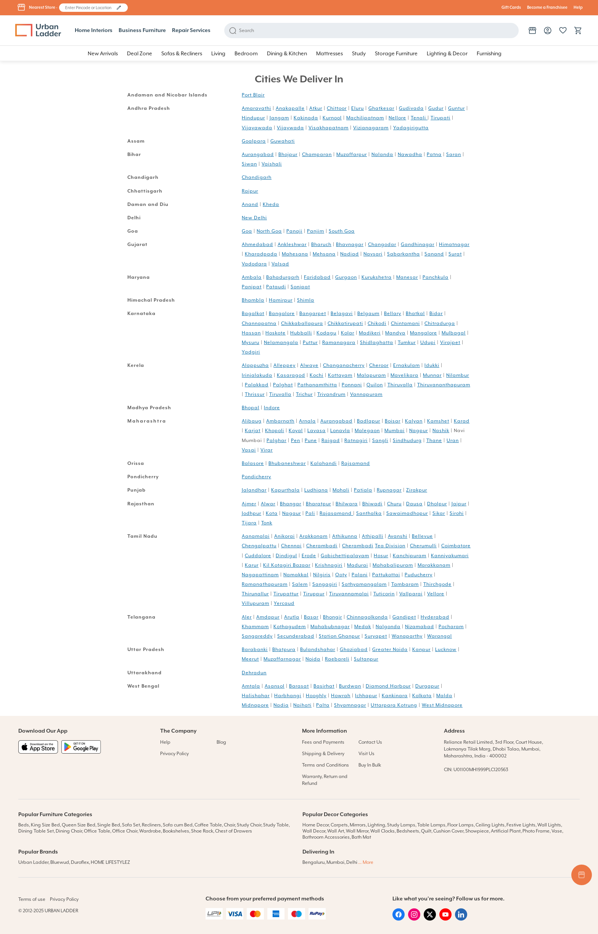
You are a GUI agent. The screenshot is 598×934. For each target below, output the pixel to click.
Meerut (250, 659)
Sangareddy (257, 636)
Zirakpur (416, 490)
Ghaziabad (354, 649)
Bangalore (282, 313)
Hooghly (316, 695)
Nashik (440, 430)
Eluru (357, 108)
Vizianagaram (371, 127)
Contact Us (370, 742)
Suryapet (376, 636)
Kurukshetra (377, 277)
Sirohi (457, 513)
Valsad (280, 264)
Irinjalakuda (257, 375)
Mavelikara (404, 375)
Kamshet (438, 421)
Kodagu (326, 333)
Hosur (381, 555)
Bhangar (290, 503)
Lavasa (316, 430)
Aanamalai (256, 536)
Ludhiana (316, 490)
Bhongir (332, 617)
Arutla (291, 617)
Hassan (251, 333)
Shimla (305, 300)
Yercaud (284, 603)
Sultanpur (366, 659)
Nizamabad (419, 626)
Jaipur (459, 503)
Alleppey (284, 365)
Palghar (276, 440)
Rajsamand (355, 463)
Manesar (407, 277)
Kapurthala (285, 490)
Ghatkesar (381, 108)
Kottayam (340, 375)
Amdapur (268, 617)
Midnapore (255, 705)
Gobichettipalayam (345, 555)
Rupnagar (389, 490)
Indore (272, 407)
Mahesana (295, 254)
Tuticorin (384, 593)
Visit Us (366, 753)
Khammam (255, 626)
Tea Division (390, 545)
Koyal (296, 430)
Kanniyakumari (450, 555)
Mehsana (324, 254)
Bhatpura (284, 649)
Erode (309, 555)
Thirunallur (255, 593)
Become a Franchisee (547, 7)
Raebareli (337, 659)
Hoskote (275, 333)
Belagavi (342, 313)
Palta (323, 705)
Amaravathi (256, 108)
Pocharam (451, 626)
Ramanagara (338, 342)
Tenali (419, 118)
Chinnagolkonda (367, 617)
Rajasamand (336, 513)
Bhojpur (287, 154)
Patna (434, 154)
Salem (300, 584)
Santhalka (369, 513)
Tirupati (440, 118)
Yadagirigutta (411, 127)
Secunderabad (295, 636)
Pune (311, 440)
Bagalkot (253, 313)
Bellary (392, 313)
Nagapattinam (260, 574)
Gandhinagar (417, 244)
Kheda (271, 204)
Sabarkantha (403, 254)
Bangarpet (312, 313)
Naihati (302, 705)
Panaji (294, 231)
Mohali (341, 490)
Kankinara (395, 695)
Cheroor (379, 365)
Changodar (382, 244)
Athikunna (344, 536)
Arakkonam (313, 536)
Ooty (341, 574)
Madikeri (370, 333)
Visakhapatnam (329, 127)
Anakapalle (290, 108)
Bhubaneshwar (287, 463)
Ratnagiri (356, 440)
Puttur (310, 342)
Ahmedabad (257, 244)
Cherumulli (423, 545)
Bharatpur (318, 503)
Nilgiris (322, 574)
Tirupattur (286, 593)
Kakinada (306, 118)
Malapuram (371, 375)
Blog (221, 742)
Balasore (253, 463)
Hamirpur (281, 300)
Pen (295, 440)
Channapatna (259, 323)
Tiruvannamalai (349, 593)
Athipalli (372, 536)
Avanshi (397, 536)
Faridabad (317, 277)
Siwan (249, 164)
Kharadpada (261, 254)
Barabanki (255, 649)
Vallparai (411, 593)
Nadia (281, 705)
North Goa (269, 231)
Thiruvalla (400, 384)
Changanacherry (344, 365)
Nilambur (457, 375)
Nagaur (291, 513)
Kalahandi (323, 463)
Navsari (373, 254)
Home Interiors (94, 30)
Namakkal (296, 574)
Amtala (251, 686)
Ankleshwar (292, 244)
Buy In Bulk (369, 765)
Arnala (307, 421)
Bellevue (422, 536)
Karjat (252, 430)
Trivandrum (331, 394)
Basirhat (323, 686)
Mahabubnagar (330, 626)
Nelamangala (281, 342)
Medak (362, 626)
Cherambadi (322, 545)
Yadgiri (251, 352)
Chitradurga (439, 323)
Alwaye (309, 365)
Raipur (250, 191)
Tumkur (407, 342)
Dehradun (254, 672)
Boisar (392, 421)
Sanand (434, 254)
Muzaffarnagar (282, 659)
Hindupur (253, 118)
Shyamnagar (350, 705)
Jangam (279, 118)
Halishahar (256, 695)
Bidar (436, 313)
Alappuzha (255, 365)
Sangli (380, 440)
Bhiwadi (372, 503)
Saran (453, 154)
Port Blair (253, 95)
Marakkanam (434, 565)
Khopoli (274, 430)
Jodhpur (251, 513)
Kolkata (422, 695)
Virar (266, 450)
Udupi (428, 342)
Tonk (266, 523)
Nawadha (410, 154)
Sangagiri (324, 584)
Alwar (268, 503)
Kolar (347, 333)
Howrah (340, 695)
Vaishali (272, 164)
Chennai (291, 545)
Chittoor (337, 108)
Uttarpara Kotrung (394, 705)
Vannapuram (366, 394)
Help (578, 7)
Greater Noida (390, 649)
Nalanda (382, 154)
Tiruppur (314, 593)
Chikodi (377, 323)
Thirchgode (437, 584)
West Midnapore (442, 705)
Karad (461, 421)
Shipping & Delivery (323, 753)
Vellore (435, 593)
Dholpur (437, 503)
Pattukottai (386, 574)
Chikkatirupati (345, 323)
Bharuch (321, 244)
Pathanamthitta (317, 384)
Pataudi (276, 286)
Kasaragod (291, 375)
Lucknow (446, 649)
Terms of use (31, 899)
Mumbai (394, 430)
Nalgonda (388, 626)
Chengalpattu (259, 545)
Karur (252, 565)
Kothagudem (289, 626)
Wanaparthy (407, 636)
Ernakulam (406, 365)
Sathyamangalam (364, 584)
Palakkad (256, 384)
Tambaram (405, 584)
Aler (247, 617)
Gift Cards (511, 7)
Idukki (431, 365)
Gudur (436, 108)
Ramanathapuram (265, 584)
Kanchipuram (409, 555)
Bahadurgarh (282, 277)
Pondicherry (256, 476)
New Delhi (254, 217)
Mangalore (423, 333)
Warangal (439, 636)
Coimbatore (456, 545)
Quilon (375, 384)
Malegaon (367, 430)
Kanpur (421, 649)
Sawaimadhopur (407, 513)
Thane (434, 440)
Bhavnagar (349, 244)
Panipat (252, 286)
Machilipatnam (365, 118)
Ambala (252, 277)
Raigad (331, 440)
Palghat (283, 384)
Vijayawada (257, 127)
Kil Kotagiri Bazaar (286, 565)
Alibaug (252, 421)
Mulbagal (454, 333)
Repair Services (191, 30)
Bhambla (253, 300)
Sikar (438, 513)
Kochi (316, 375)
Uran (453, 440)
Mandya (395, 333)
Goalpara (254, 141)
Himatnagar (454, 244)
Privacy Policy (174, 753)
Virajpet (450, 342)
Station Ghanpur (339, 636)
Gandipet (404, 617)
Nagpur (418, 430)
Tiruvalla (280, 394)
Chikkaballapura (302, 323)
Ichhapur (366, 695)
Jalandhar (254, 490)
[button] (119, 8)
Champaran (317, 154)
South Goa (342, 231)
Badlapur (368, 421)
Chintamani (405, 323)
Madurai (357, 565)
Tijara (249, 523)
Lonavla (340, 430)
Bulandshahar (317, 649)
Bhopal (250, 407)
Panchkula (435, 277)
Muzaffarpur (351, 154)
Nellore (397, 118)
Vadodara (254, 264)
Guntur (456, 108)
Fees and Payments (323, 742)
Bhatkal (415, 313)
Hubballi (301, 333)
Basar (311, 617)
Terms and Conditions (325, 765)
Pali (310, 513)
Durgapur (427, 686)
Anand (250, 204)
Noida (312, 659)
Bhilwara (347, 503)
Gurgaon (346, 277)
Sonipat (300, 286)
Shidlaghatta (376, 342)
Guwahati (282, 141)
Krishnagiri (328, 565)
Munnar (432, 375)
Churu (394, 503)
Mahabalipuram (393, 565)
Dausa (414, 503)
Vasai (249, 450)
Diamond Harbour (388, 686)
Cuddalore (258, 555)
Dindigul (286, 555)
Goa (247, 231)
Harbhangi (287, 695)
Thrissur (255, 394)
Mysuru (250, 342)
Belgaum (368, 313)
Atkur (315, 108)
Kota (272, 513)
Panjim (315, 231)
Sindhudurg (407, 440)
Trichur (304, 394)
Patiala (363, 490)
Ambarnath (280, 421)
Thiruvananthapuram (443, 384)
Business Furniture (142, 30)
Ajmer (249, 503)
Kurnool (332, 118)
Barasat (299, 686)
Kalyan (414, 421)
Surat (455, 254)
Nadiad (349, 254)
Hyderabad (435, 617)
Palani (360, 574)
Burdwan (350, 686)
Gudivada (411, 108)
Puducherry (418, 574)
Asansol (275, 686)
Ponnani (352, 384)
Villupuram (255, 603)
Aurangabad (258, 154)
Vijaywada (290, 127)
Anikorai (284, 536)
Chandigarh (257, 177)
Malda (444, 695)
